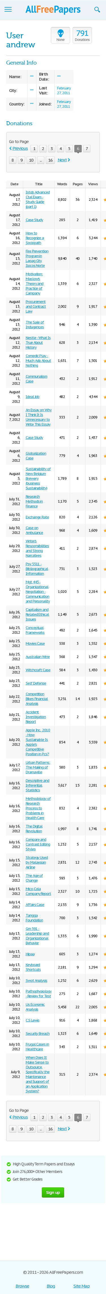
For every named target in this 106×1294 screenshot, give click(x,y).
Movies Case (35, 643)
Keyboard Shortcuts (33, 967)
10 (31, 160)
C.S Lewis (33, 1020)
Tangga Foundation (34, 918)
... (41, 160)
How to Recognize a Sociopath (35, 238)
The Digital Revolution (34, 828)
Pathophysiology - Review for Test (38, 993)
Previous (20, 148)
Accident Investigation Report (36, 717)
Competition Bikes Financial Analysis (37, 699)
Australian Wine (38, 656)
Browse (22, 1286)
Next (62, 159)
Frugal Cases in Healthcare (37, 1046)
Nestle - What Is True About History (38, 342)
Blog (51, 1286)
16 (50, 160)
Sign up (53, 1192)
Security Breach (37, 1033)
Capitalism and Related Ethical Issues (37, 614)
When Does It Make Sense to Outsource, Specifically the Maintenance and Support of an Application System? (37, 1074)
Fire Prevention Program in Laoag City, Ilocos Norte (37, 258)
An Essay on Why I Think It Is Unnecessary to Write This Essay (38, 417)
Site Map (81, 1286)
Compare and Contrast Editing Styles (38, 844)
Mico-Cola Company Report (38, 891)
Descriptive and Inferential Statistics (37, 785)
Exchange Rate (37, 517)
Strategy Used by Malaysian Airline (37, 862)
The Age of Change (34, 878)
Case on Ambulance (34, 530)
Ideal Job (33, 396)
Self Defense (36, 683)
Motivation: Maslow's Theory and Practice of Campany (35, 284)
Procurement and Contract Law (36, 306)
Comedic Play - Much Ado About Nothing (38, 360)
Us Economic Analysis (35, 1007)
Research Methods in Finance (34, 501)
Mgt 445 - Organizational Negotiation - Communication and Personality (38, 592)
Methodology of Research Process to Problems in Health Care (38, 808)
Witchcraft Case (38, 670)
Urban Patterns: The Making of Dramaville (38, 767)
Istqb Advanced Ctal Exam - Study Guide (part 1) (38, 199)
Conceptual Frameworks (35, 630)
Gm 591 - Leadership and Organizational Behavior (37, 935)
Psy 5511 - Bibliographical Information (37, 569)
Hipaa (30, 954)
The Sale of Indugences (35, 324)
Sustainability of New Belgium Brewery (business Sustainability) (38, 478)
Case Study (34, 219)
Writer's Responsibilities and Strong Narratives (37, 548)
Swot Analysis (36, 980)
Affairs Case (35, 904)
